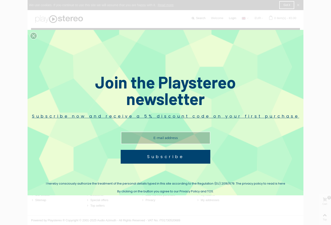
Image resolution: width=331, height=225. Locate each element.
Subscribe (165, 156)
